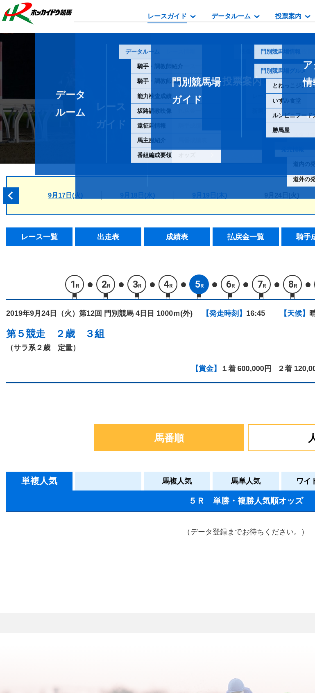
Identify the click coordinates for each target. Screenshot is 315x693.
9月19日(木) (209, 195)
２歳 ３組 (79, 333)
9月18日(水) (137, 195)
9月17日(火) (65, 195)
